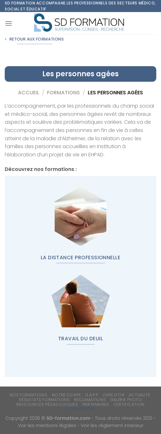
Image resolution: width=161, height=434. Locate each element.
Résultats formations (44, 399)
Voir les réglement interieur (112, 425)
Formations (63, 92)
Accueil (28, 92)
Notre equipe (66, 395)
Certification (129, 404)
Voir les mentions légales (47, 425)
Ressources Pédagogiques (47, 404)
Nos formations (28, 395)
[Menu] (8, 23)
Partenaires (95, 404)
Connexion (81, 409)
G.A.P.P (91, 395)
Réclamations (90, 399)
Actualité (139, 395)
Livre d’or (113, 395)
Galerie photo (126, 399)
